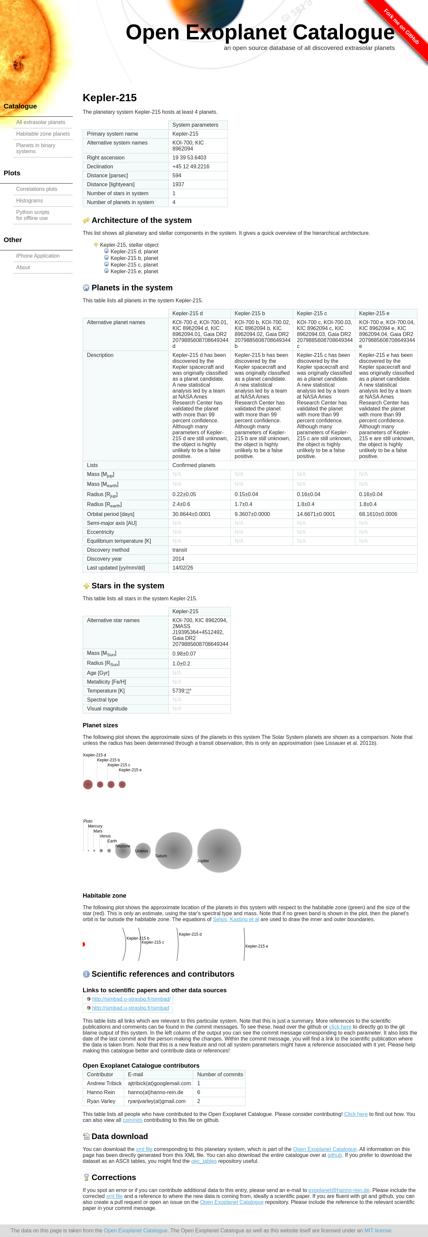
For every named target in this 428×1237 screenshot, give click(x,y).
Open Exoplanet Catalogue (260, 32)
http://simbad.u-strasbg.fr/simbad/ (131, 999)
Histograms (29, 200)
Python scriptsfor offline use (32, 215)
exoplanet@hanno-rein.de (339, 1190)
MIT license (378, 1230)
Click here (356, 1114)
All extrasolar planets (40, 122)
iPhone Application (38, 256)
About (23, 267)
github (334, 1155)
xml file (144, 1149)
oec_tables (204, 1161)
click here (340, 1027)
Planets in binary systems (35, 148)
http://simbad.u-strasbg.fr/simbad (130, 1008)
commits (133, 1120)
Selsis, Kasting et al (236, 919)
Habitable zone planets (43, 134)
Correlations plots (37, 189)
